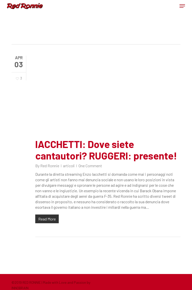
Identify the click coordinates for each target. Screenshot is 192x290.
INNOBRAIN (20, 288)
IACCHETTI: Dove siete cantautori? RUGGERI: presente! (106, 150)
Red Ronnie (49, 165)
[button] (182, 6)
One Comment (90, 165)
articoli (69, 165)
